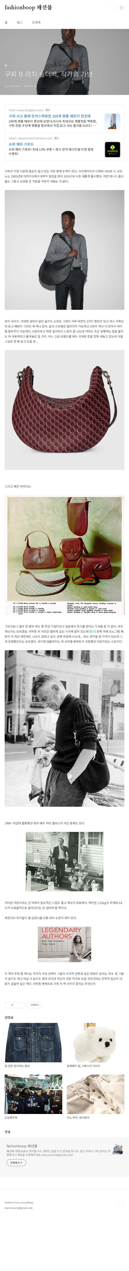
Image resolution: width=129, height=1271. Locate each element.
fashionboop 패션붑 (28, 7)
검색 (113, 8)
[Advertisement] (64, 1022)
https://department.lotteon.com (30, 138)
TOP (121, 1258)
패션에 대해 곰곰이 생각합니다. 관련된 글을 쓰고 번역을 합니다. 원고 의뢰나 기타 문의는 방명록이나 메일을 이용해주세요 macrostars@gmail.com (59, 1207)
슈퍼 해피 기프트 (21, 144)
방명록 (36, 22)
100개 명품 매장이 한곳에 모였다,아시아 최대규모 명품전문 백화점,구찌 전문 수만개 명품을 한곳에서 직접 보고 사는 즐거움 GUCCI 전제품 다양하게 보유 (53, 123)
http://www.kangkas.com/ (26, 110)
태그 (20, 22)
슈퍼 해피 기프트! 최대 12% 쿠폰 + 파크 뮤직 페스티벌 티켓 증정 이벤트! (51, 151)
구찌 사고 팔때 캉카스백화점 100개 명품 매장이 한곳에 (50, 116)
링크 (92, 631)
